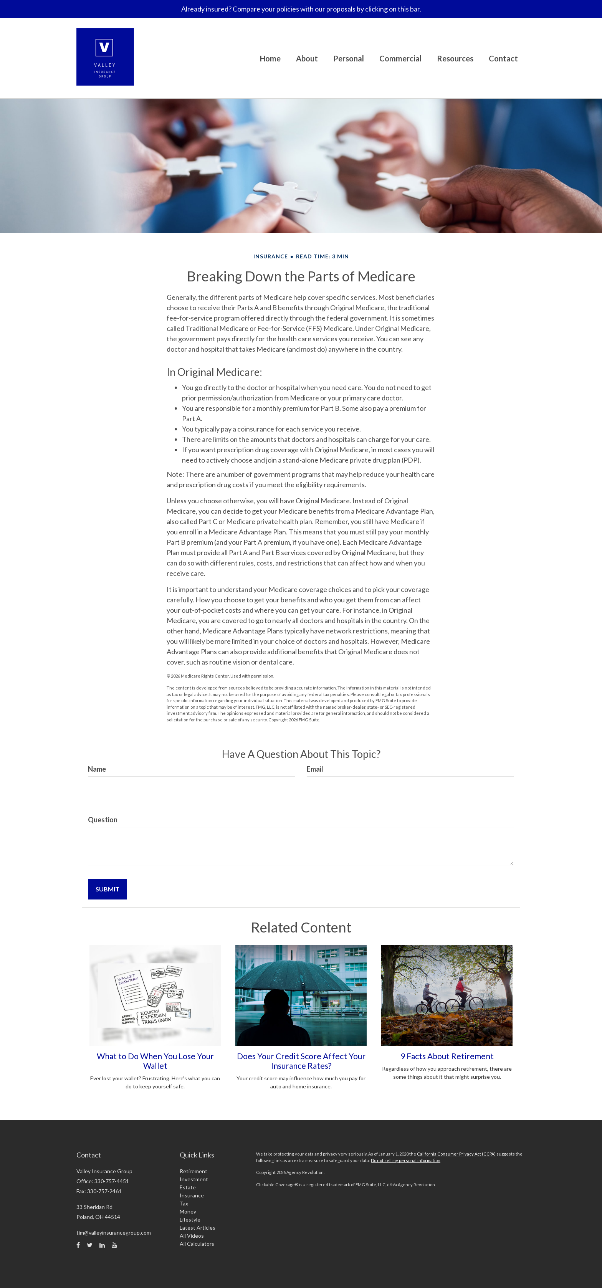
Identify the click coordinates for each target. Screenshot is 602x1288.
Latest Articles (197, 1227)
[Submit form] (107, 889)
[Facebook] (78, 1245)
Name (97, 769)
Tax (184, 1203)
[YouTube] (114, 1245)
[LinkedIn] (102, 1245)
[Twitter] (90, 1245)
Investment (194, 1179)
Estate (188, 1187)
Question (102, 819)
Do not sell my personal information (405, 1160)
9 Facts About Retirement (447, 1056)
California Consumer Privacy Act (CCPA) (456, 1153)
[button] (307, 58)
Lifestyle (190, 1219)
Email (315, 769)
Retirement (193, 1171)
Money (188, 1211)
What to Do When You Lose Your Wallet (155, 1060)
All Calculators (197, 1243)
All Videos (192, 1235)
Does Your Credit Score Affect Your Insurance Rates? (301, 1060)
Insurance (192, 1195)
